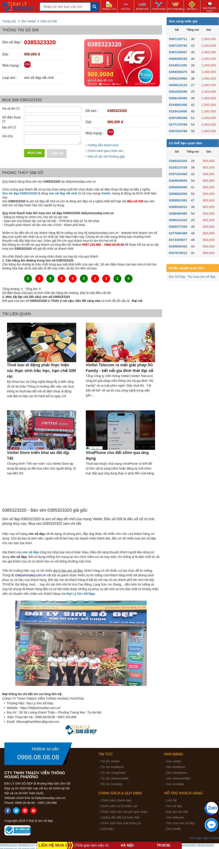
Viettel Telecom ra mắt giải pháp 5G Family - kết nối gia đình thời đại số (119, 368)
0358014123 (178, 85)
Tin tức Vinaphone (113, 772)
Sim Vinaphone (176, 772)
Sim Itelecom (175, 817)
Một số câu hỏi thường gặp (106, 156)
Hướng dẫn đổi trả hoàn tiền (120, 817)
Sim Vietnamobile (178, 778)
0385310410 (178, 220)
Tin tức (106, 754)
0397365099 (178, 118)
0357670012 (178, 253)
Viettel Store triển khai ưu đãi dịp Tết (38, 455)
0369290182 (178, 59)
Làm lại (56, 153)
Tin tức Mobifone (112, 767)
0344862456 (178, 105)
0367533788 (178, 131)
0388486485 (178, 213)
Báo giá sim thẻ (177, 811)
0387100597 (178, 52)
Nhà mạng (173, 754)
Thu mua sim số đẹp (201, 276)
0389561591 (178, 200)
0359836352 (178, 246)
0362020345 (178, 91)
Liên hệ (171, 800)
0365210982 (178, 78)
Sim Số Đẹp (177, 276)
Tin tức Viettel (110, 761)
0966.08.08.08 (38, 757)
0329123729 (178, 167)
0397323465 (178, 174)
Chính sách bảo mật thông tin (121, 823)
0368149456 (178, 98)
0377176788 (178, 124)
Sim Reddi (173, 829)
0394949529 (178, 180)
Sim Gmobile (175, 784)
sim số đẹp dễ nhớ (63, 193)
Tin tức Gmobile (111, 784)
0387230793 (178, 45)
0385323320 (178, 161)
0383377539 (178, 226)
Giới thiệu (107, 829)
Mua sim (34, 153)
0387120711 (178, 39)
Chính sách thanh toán (116, 800)
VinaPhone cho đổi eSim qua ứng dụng (117, 455)
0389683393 (178, 194)
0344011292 (178, 65)
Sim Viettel (173, 761)
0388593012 (178, 207)
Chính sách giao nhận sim (105, 151)
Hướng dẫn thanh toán (103, 145)
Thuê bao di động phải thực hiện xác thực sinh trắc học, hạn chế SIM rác (41, 371)
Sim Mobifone (175, 767)
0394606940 (178, 187)
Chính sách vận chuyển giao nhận (124, 811)
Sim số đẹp (174, 806)
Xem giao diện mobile (204, 838)
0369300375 (178, 72)
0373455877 (178, 240)
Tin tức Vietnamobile (115, 778)
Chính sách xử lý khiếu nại (119, 806)
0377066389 (178, 233)
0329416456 (178, 111)
